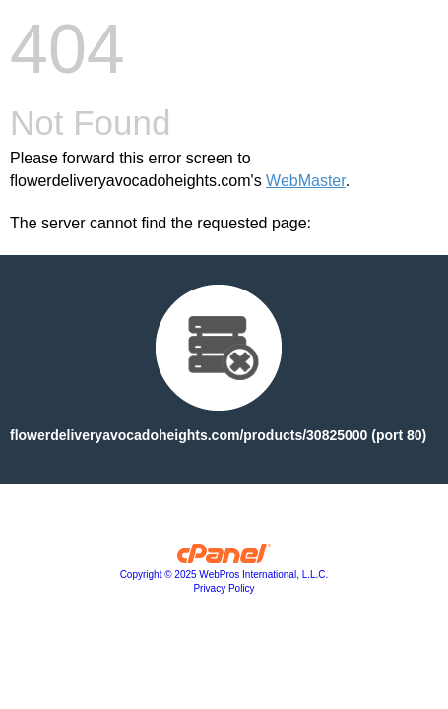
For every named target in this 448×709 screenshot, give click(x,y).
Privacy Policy (223, 588)
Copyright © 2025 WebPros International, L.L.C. (224, 574)
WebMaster (306, 180)
